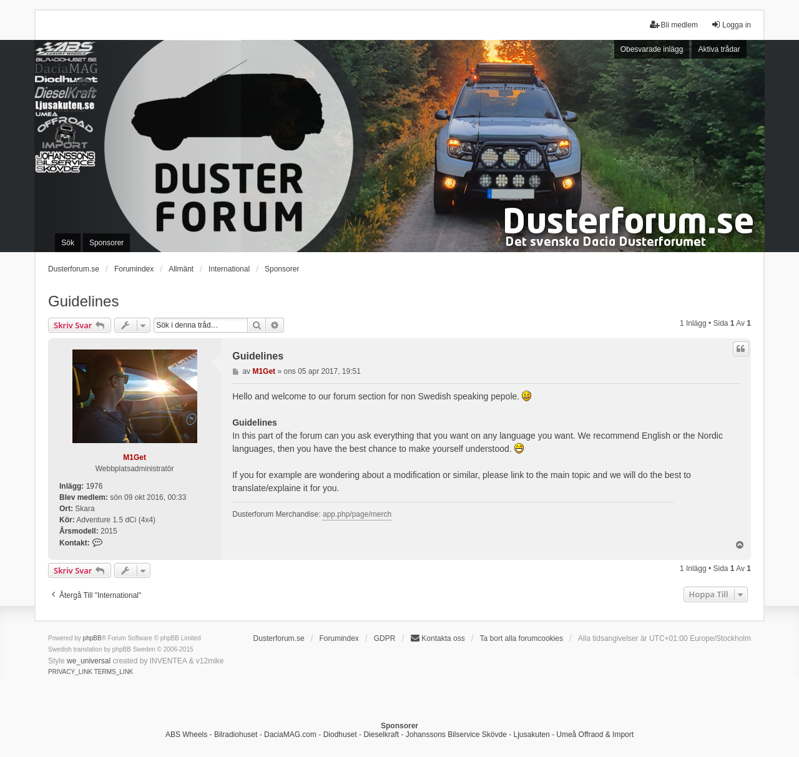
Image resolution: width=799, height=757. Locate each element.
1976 (94, 486)
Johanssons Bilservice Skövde (456, 734)
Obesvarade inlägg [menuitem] (652, 49)
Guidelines (83, 301)
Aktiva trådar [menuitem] (719, 49)
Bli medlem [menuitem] (674, 24)
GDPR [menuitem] (385, 638)
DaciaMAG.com (290, 734)
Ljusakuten (532, 734)
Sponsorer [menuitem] (106, 242)
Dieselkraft (381, 734)
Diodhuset (340, 734)
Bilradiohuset (235, 734)
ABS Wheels (186, 734)
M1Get (134, 457)
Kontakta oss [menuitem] (437, 638)
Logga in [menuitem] (731, 24)
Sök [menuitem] (67, 242)
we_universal (88, 661)
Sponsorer (282, 269)
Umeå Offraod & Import (595, 734)
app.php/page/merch (357, 514)
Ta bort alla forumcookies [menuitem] (521, 638)
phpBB (92, 638)
